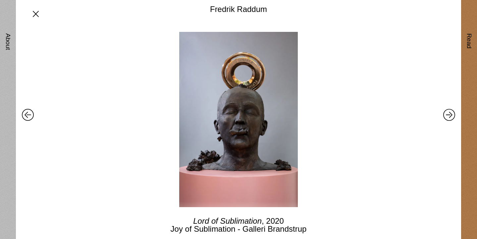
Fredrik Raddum (238, 9)
